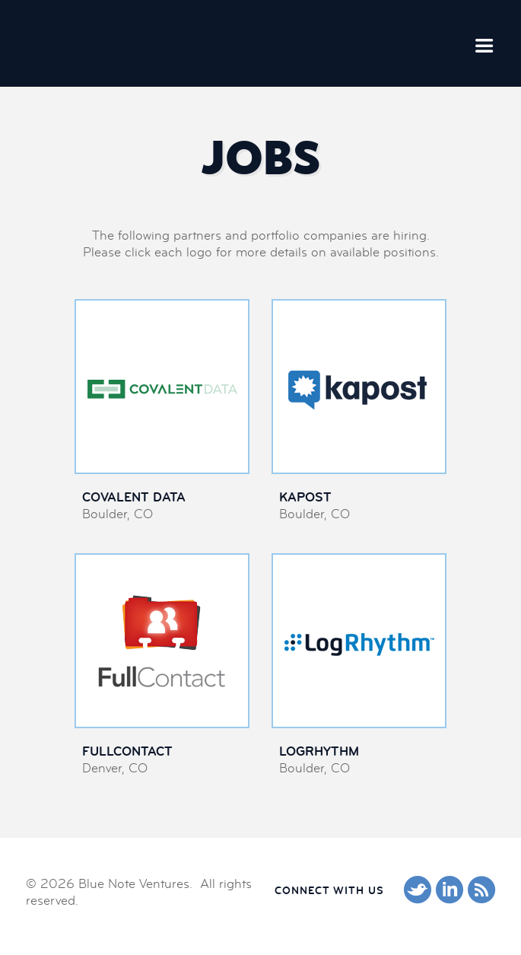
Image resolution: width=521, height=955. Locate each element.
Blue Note (108, 42)
